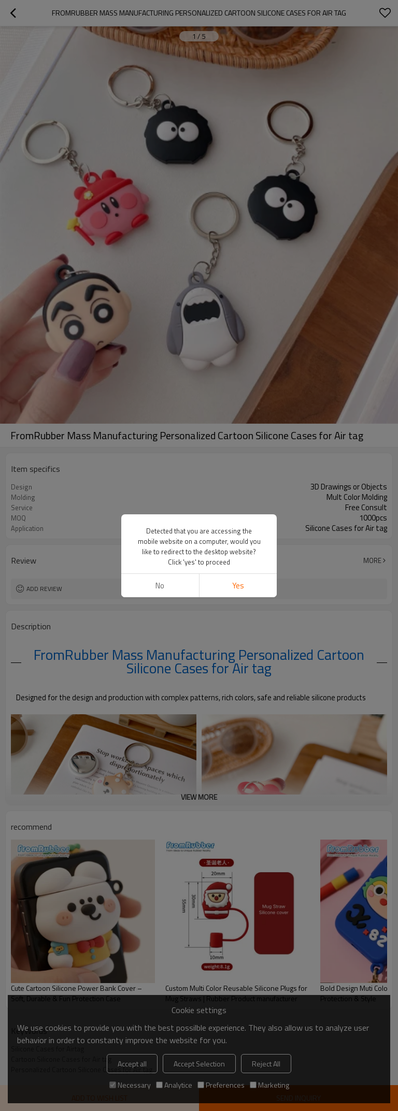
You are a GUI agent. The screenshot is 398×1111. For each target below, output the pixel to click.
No (159, 338)
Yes (238, 338)
